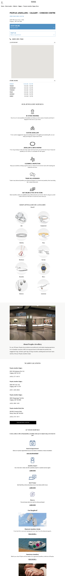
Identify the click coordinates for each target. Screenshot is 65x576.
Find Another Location (23, 422)
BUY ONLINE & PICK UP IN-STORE (32, 193)
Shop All (32, 207)
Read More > (32, 534)
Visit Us (33, 34)
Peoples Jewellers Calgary (16, 368)
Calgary (20, 6)
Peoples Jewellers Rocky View (17, 408)
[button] (32, 81)
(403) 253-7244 (16, 39)
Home (2, 6)
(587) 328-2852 (15, 390)
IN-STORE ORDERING (32, 116)
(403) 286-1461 (15, 403)
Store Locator (8, 6)
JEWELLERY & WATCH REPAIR (32, 147)
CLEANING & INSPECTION (32, 163)
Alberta (15, 6)
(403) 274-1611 (15, 416)
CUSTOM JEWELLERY (32, 133)
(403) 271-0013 (15, 376)
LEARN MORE (32, 470)
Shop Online (33, 27)
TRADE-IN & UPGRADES (32, 178)
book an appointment (32, 453)
